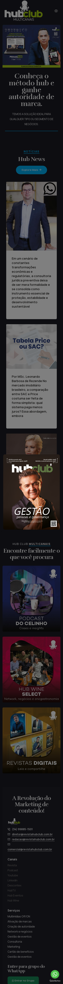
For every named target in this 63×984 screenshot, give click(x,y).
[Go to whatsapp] (55, 974)
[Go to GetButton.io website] (55, 981)
